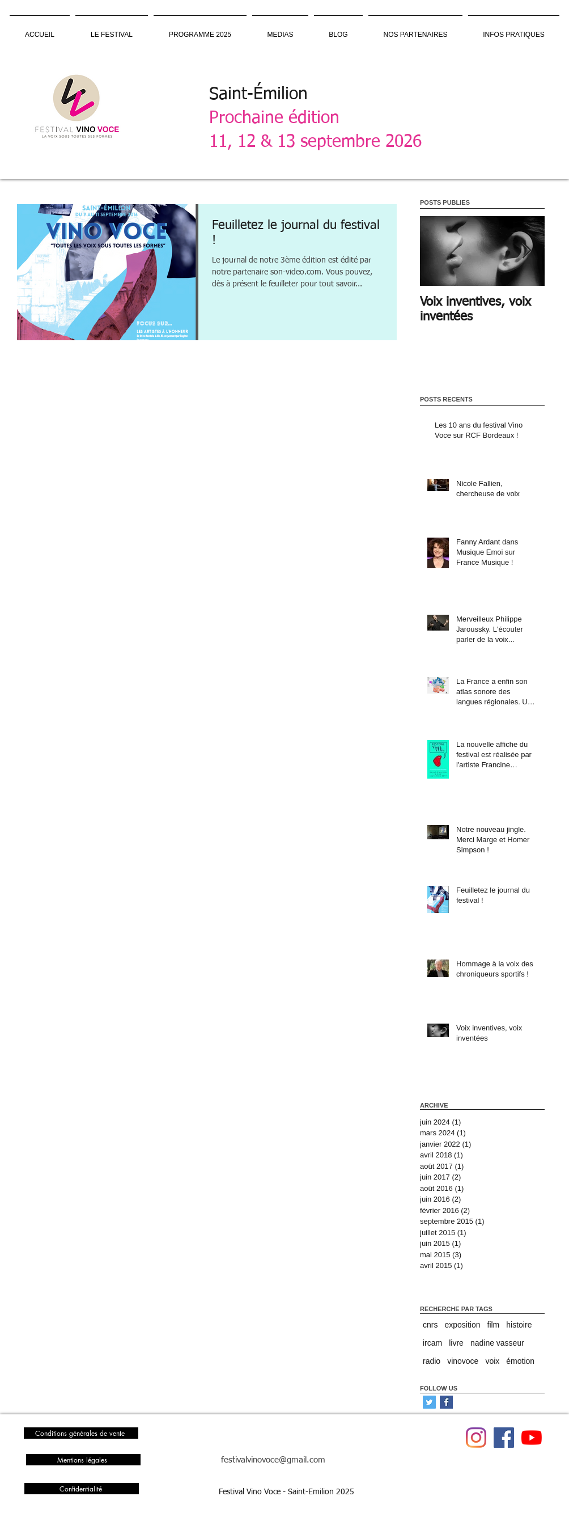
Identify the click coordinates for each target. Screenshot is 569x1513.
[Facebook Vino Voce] (504, 1437)
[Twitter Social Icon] (429, 1402)
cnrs (430, 1324)
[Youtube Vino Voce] (531, 1437)
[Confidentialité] (81, 1488)
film (493, 1324)
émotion (520, 1361)
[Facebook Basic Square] (446, 1402)
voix (492, 1361)
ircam (432, 1342)
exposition (462, 1324)
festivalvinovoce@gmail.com (273, 1460)
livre (456, 1342)
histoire (519, 1324)
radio (431, 1361)
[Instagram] (476, 1437)
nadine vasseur (497, 1342)
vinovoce (462, 1361)
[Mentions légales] (83, 1459)
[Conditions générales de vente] (81, 1433)
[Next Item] (526, 251)
